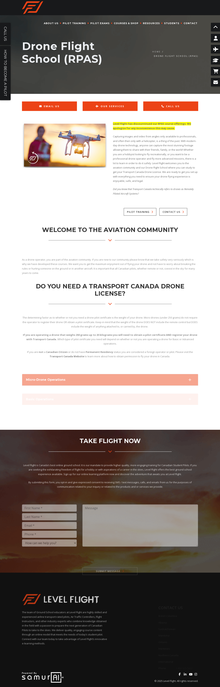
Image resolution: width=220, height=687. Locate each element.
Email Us (49, 106)
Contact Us (171, 212)
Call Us (170, 106)
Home (156, 51)
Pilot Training (74, 23)
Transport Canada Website (67, 368)
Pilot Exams (100, 23)
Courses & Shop (126, 23)
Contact (190, 23)
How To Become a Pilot (5, 73)
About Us (51, 23)
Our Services (110, 106)
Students (171, 23)
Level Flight (169, 681)
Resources (151, 23)
